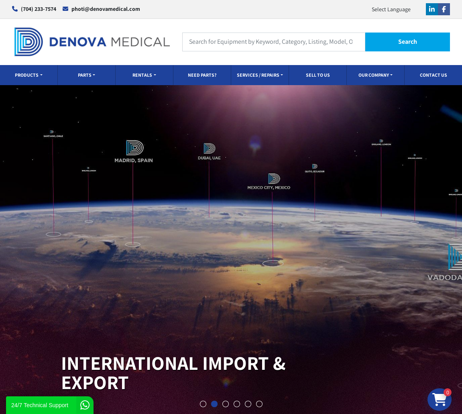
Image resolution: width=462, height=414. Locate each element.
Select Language (391, 9)
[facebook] (444, 9)
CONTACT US (433, 75)
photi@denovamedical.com (105, 8)
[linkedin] (432, 9)
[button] (28, 75)
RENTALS (142, 75)
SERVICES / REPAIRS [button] (258, 75)
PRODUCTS (27, 75)
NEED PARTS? (202, 75)
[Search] (273, 42)
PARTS (85, 75)
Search (407, 41)
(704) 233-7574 (38, 8)
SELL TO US (318, 75)
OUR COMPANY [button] (373, 75)
